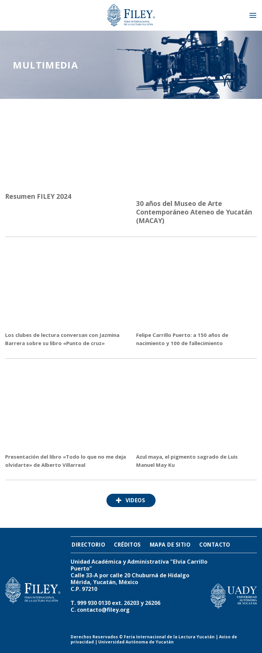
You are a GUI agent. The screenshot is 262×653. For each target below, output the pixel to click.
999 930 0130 (94, 603)
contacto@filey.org (103, 609)
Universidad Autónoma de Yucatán (136, 642)
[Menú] (253, 15)
